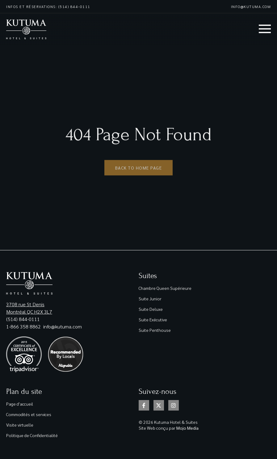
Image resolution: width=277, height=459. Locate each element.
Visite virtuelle (19, 425)
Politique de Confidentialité (32, 435)
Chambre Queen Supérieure (165, 288)
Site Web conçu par (169, 428)
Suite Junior (150, 298)
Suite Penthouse (155, 330)
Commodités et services (28, 414)
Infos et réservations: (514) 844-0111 (48, 6)
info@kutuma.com (251, 6)
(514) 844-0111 (23, 319)
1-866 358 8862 (24, 326)
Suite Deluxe (151, 309)
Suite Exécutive (153, 319)
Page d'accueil (19, 404)
